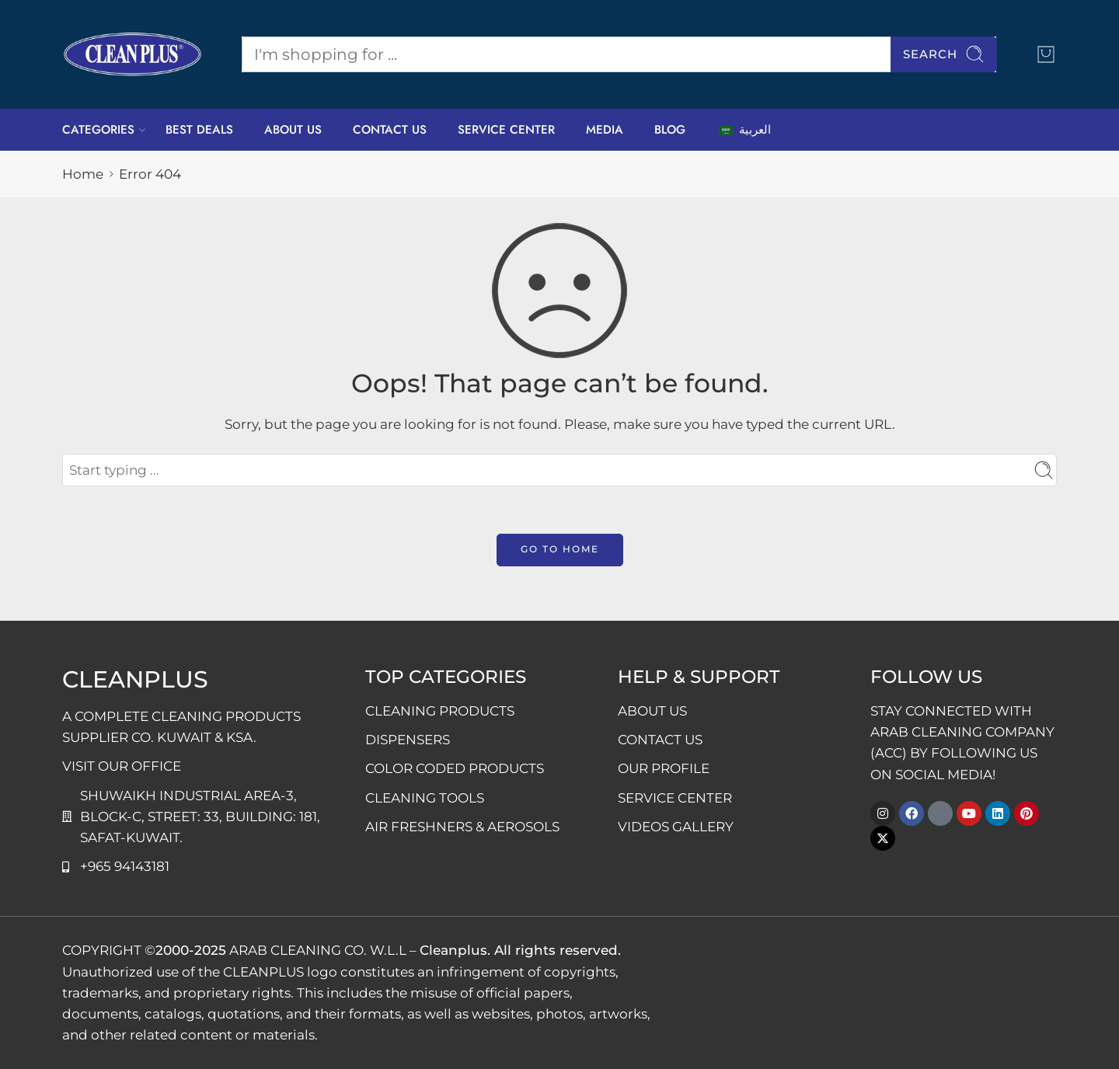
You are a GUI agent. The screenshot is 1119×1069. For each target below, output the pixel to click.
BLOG (669, 129)
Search (944, 54)
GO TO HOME (560, 549)
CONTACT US (390, 129)
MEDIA (604, 129)
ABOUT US (293, 129)
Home (82, 174)
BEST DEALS (199, 129)
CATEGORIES (98, 129)
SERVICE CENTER (506, 129)
